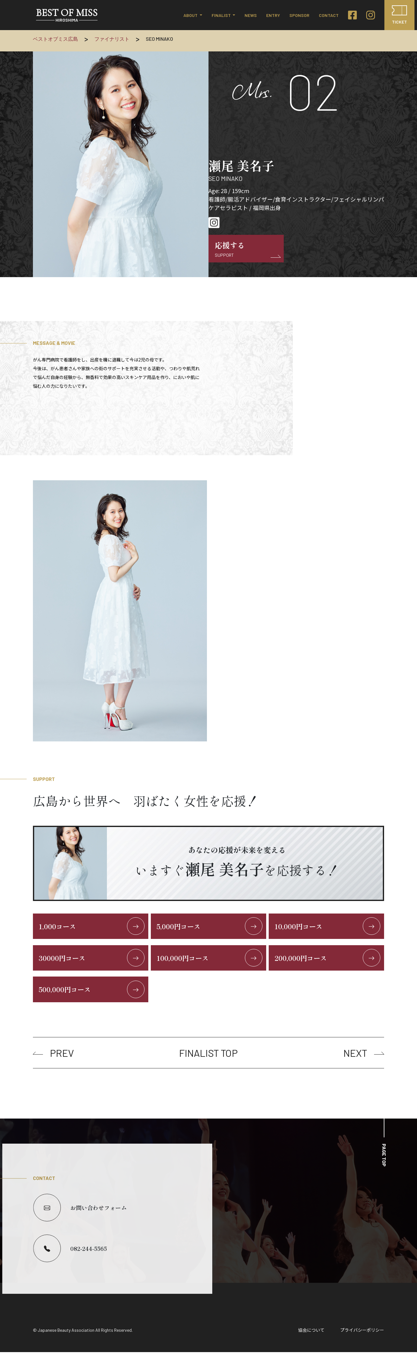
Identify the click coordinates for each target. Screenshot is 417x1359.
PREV (53, 1060)
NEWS (251, 15)
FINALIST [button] (222, 15)
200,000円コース (328, 961)
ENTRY (273, 15)
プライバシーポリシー (362, 1337)
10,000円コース (328, 927)
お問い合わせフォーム (80, 1214)
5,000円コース (210, 927)
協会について (311, 1337)
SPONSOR (299, 15)
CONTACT (329, 15)
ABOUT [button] (190, 15)
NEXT (363, 1060)
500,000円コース (92, 995)
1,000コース (92, 927)
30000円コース (92, 961)
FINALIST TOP (208, 1060)
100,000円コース (210, 961)
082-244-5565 (70, 1255)
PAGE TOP (384, 1162)
